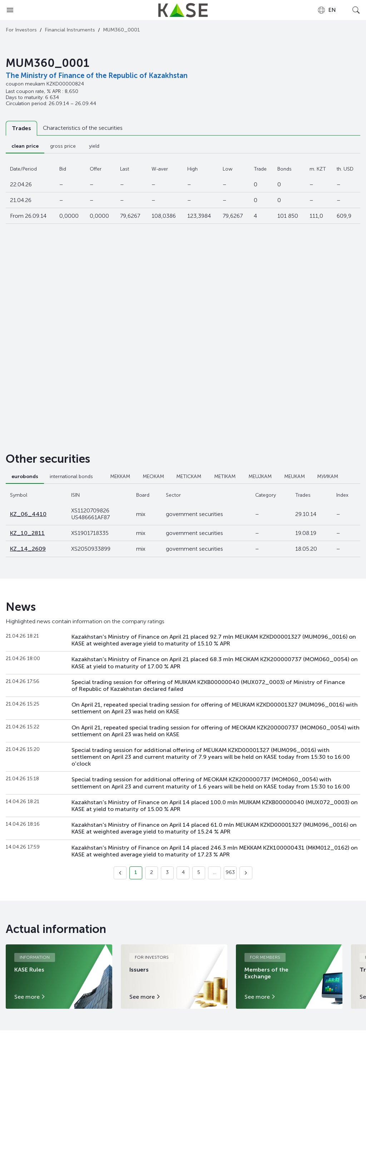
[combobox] (326, 10)
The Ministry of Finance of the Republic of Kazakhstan (97, 75)
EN (326, 10)
